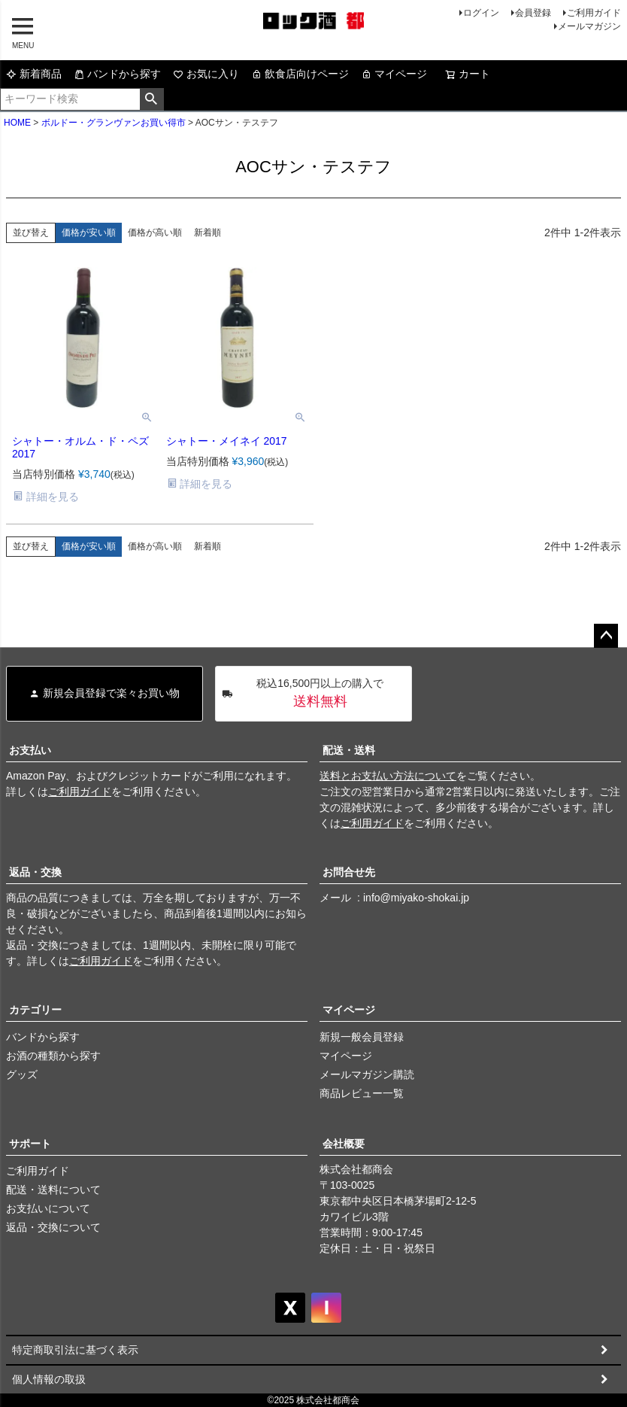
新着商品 (34, 74)
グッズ (22, 1074)
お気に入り (206, 74)
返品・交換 (35, 872)
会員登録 (533, 13)
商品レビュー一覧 (362, 1093)
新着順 (207, 232)
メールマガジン (589, 26)
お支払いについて (48, 1208)
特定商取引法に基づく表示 (75, 1350)
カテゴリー (35, 1010)
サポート (30, 1144)
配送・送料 (349, 750)
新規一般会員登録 (362, 1037)
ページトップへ (606, 636)
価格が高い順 (155, 232)
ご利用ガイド (594, 13)
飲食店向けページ (300, 74)
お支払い (30, 750)
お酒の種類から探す (53, 1056)
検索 (151, 99)
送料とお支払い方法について (388, 776)
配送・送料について (53, 1190)
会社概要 (344, 1144)
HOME (17, 122)
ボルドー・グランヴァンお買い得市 (113, 122)
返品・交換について (53, 1227)
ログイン (481, 13)
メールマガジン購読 (367, 1074)
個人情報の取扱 (49, 1379)
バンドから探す (117, 74)
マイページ (394, 74)
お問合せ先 (349, 872)
